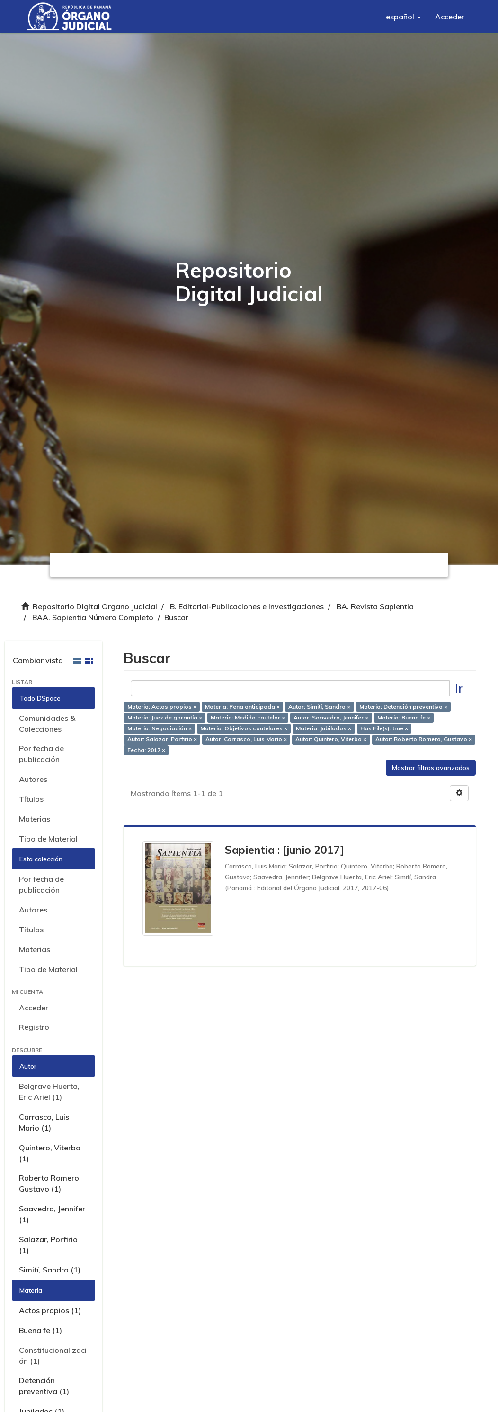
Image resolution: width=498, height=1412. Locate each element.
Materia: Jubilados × (323, 728)
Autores (33, 779)
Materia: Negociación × (159, 728)
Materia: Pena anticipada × (242, 706)
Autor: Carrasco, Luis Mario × (246, 739)
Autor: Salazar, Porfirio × (162, 739)
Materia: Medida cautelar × (248, 717)
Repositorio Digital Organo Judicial (95, 606)
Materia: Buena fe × (403, 717)
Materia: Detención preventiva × (403, 706)
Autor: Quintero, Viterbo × (330, 739)
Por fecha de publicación (41, 754)
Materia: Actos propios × (161, 706)
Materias (34, 819)
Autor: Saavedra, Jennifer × (330, 717)
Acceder (33, 1007)
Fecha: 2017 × (146, 750)
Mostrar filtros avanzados (431, 767)
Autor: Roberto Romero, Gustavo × (423, 739)
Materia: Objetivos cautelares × (243, 728)
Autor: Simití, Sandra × (319, 706)
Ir (459, 688)
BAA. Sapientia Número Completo (92, 617)
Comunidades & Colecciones (47, 723)
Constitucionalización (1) (53, 1355)
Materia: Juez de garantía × (164, 717)
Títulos (31, 799)
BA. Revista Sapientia (375, 606)
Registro (34, 1027)
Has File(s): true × (384, 728)
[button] (403, 16)
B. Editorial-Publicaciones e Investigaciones (247, 606)
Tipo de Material (48, 838)
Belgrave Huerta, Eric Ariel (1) (49, 1091)
